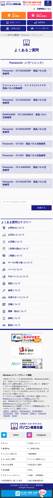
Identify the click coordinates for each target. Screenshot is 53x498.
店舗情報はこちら (42, 9)
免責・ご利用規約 (36, 475)
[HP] (17, 413)
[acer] (14, 416)
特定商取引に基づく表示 (12, 481)
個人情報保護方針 (36, 481)
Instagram (36, 435)
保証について (11, 284)
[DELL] (33, 413)
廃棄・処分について (14, 311)
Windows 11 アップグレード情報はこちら (19, 399)
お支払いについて (13, 235)
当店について (13, 22)
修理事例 (32, 454)
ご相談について (12, 256)
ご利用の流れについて (15, 249)
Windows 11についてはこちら (15, 404)
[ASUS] (6, 416)
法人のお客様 (8, 465)
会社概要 (6, 470)
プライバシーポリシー (11, 475)
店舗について (11, 304)
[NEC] (6, 411)
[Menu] (48, 3)
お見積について (12, 242)
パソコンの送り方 (40, 28)
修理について (11, 290)
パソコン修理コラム (37, 459)
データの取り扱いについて (17, 263)
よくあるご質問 (9, 459)
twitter (10, 435)
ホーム (5, 443)
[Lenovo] (42, 413)
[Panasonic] (25, 411)
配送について (11, 325)
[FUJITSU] (8, 413)
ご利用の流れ (13, 28)
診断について (11, 318)
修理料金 (39, 22)
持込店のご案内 (35, 465)
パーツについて (12, 270)
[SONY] (14, 411)
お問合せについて (13, 228)
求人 (31, 470)
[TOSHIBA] (37, 411)
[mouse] (24, 413)
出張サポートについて (15, 297)
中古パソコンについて (15, 277)
